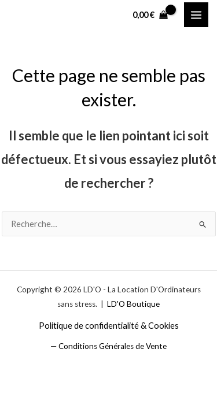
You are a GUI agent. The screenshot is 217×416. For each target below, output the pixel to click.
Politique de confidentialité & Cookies (109, 325)
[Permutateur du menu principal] (196, 14)
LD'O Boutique (133, 304)
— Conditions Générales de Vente (108, 346)
